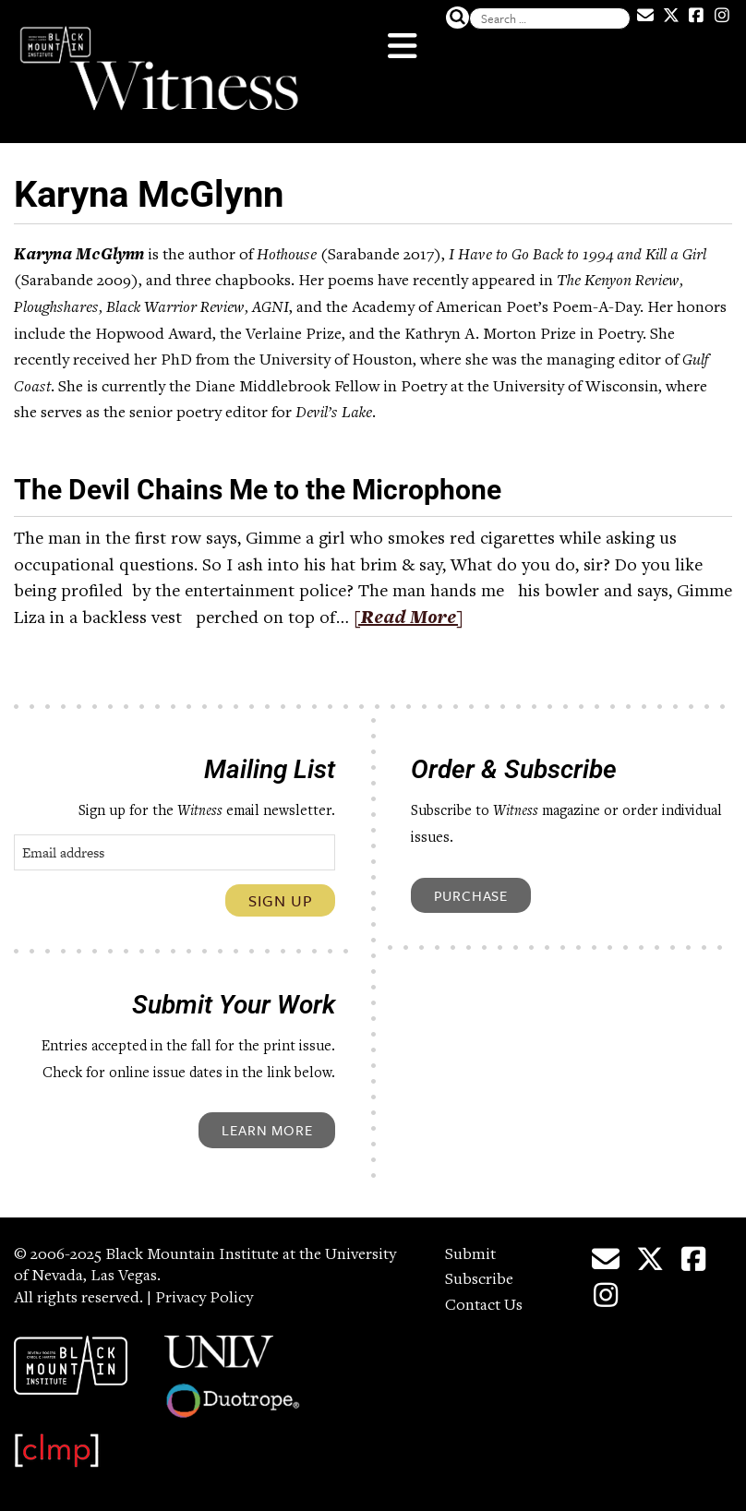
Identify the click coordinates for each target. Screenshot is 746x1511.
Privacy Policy (204, 1298)
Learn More (267, 1130)
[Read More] (408, 619)
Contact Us (484, 1306)
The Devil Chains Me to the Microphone (257, 490)
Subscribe (479, 1280)
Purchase (471, 895)
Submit (470, 1255)
